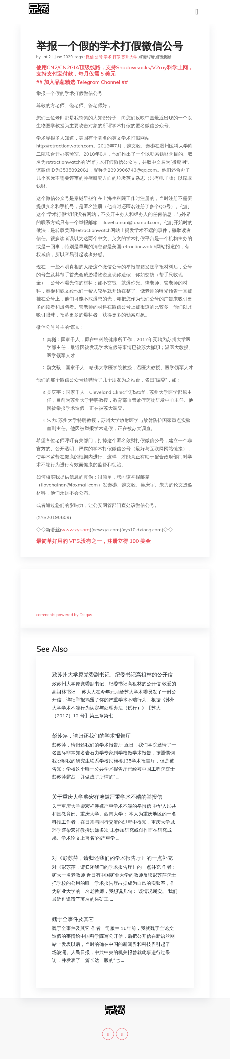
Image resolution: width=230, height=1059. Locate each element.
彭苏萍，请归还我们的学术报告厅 (91, 735)
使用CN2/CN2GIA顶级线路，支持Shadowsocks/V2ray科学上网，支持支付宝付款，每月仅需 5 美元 (114, 70)
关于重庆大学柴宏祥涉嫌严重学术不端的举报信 (107, 796)
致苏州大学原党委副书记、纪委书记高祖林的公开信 (112, 674)
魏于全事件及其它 (73, 919)
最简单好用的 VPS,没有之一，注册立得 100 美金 (93, 541)
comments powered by (64, 614)
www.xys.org (75, 530)
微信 (90, 56)
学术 (108, 56)
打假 (117, 56)
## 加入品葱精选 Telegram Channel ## (82, 82)
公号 (99, 56)
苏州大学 (129, 56)
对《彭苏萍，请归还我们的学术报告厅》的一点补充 (112, 858)
